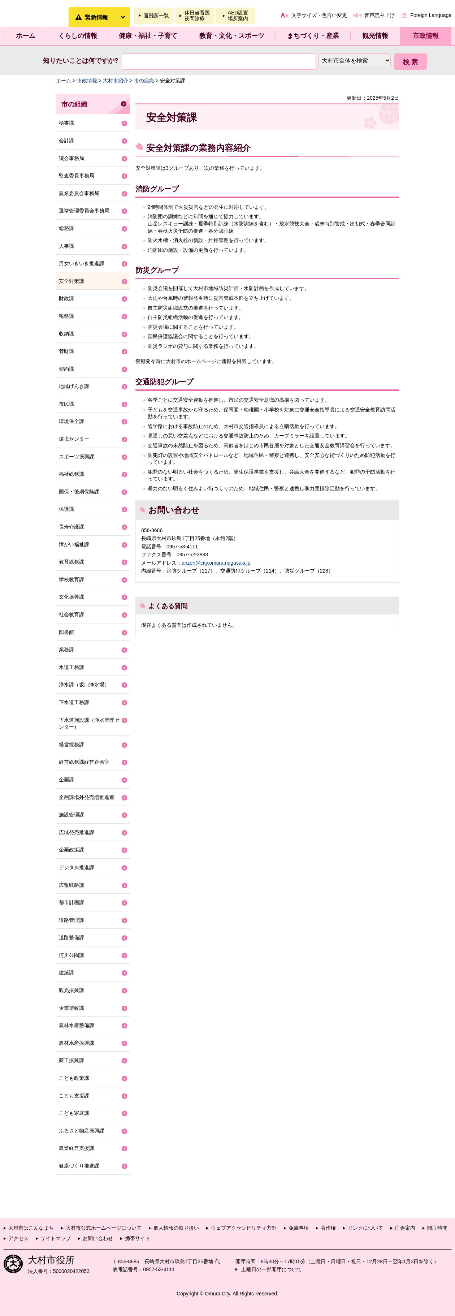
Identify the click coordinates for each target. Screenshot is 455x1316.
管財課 (66, 351)
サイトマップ (55, 1238)
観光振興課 (71, 990)
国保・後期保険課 (79, 492)
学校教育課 (71, 579)
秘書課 (66, 123)
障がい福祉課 (74, 544)
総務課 (66, 228)
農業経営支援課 (76, 1148)
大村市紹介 (115, 80)
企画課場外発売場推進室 (86, 797)
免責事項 (299, 1228)
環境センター (74, 439)
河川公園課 (71, 955)
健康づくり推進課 (79, 1166)
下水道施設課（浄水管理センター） (89, 723)
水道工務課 (71, 667)
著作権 (328, 1228)
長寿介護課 (71, 527)
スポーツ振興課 (76, 456)
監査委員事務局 (76, 175)
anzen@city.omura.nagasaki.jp (216, 563)
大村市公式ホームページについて (104, 1228)
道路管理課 (71, 920)
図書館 (66, 632)
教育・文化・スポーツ (231, 35)
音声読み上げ (379, 15)
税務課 (66, 316)
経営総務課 (71, 744)
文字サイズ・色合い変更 (319, 15)
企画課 (66, 779)
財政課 (66, 298)
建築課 (66, 972)
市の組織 (144, 80)
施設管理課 (71, 814)
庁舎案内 (405, 1228)
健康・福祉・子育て (148, 35)
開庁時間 (437, 1228)
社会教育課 (71, 614)
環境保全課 (71, 421)
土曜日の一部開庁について (271, 1269)
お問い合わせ (98, 1238)
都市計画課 (71, 902)
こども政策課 (74, 1078)
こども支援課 (74, 1096)
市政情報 (426, 35)
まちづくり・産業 (313, 35)
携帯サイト (137, 1238)
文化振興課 (71, 597)
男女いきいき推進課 (81, 263)
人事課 (66, 246)
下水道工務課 (74, 702)
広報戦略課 (71, 885)
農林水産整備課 (76, 1025)
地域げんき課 (74, 386)
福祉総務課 (71, 474)
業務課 (66, 649)
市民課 (66, 404)
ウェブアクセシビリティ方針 (244, 1228)
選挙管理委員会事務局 (84, 210)
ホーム (25, 35)
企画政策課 (71, 850)
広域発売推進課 (76, 832)
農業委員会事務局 (79, 193)
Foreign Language (430, 15)
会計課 (66, 140)
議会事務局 (71, 158)
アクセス (18, 1238)
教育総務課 (71, 562)
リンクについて (365, 1228)
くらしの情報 (77, 35)
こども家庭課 (74, 1113)
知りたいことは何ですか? (80, 60)
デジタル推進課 (76, 867)
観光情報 (375, 35)
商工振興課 (71, 1060)
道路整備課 (71, 937)
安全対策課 (71, 281)
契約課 (66, 369)
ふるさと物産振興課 (81, 1131)
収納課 (66, 334)
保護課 (66, 509)
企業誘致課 (71, 1008)
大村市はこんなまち (31, 1228)
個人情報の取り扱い (176, 1228)
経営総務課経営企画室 (84, 762)
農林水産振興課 (76, 1043)
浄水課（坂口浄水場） (84, 684)
